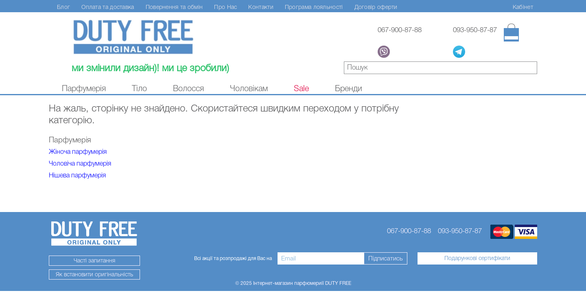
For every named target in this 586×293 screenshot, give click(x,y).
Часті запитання (94, 260)
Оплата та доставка (107, 7)
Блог (63, 7)
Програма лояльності (314, 7)
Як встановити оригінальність (94, 274)
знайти (531, 69)
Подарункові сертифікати (477, 258)
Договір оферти (376, 7)
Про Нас (225, 7)
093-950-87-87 (475, 30)
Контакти (260, 7)
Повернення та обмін (174, 7)
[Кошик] (511, 33)
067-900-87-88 (400, 30)
